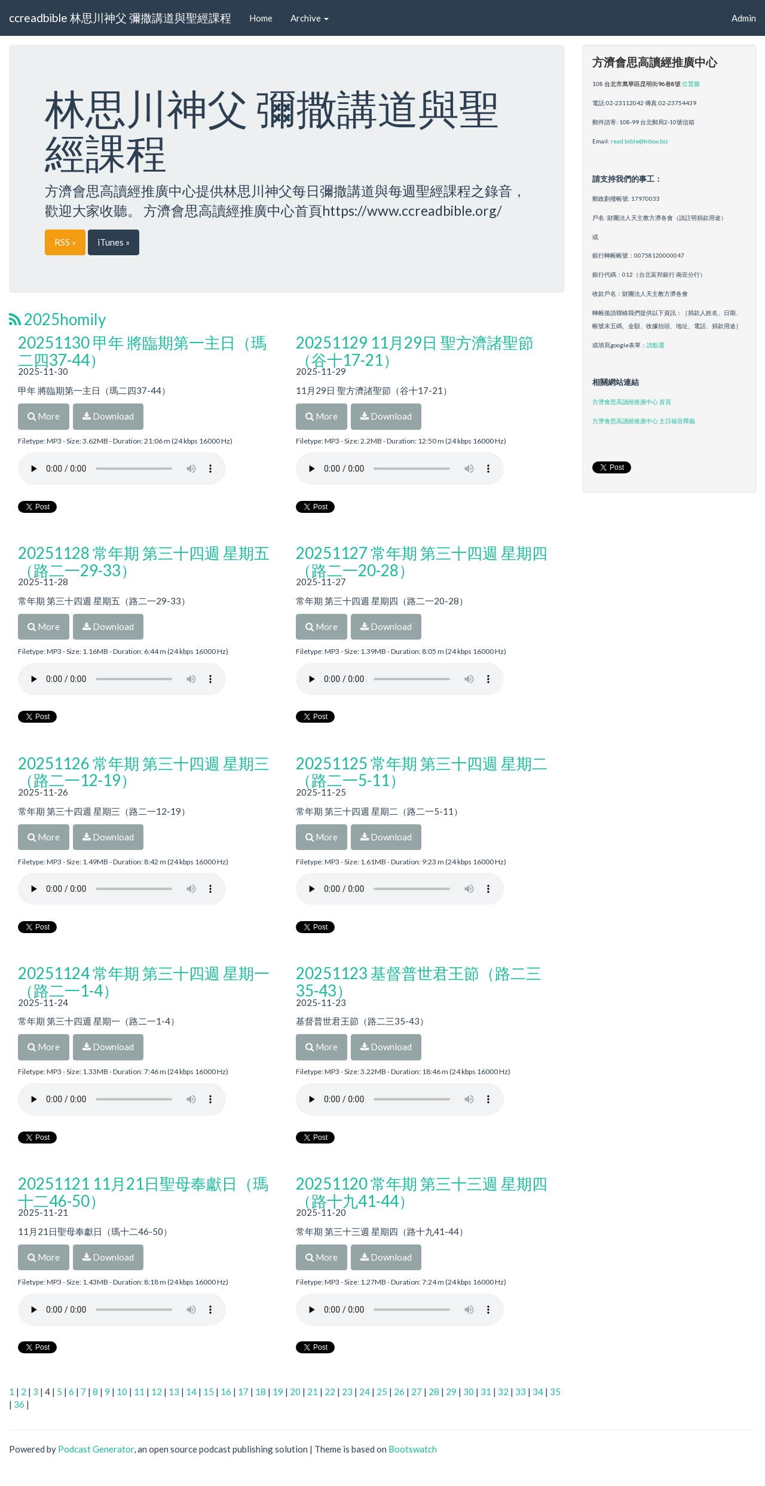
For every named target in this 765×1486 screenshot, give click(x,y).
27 (416, 1391)
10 (122, 1391)
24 (364, 1391)
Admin (744, 18)
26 (399, 1391)
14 (191, 1391)
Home (261, 18)
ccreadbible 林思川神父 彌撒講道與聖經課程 (120, 18)
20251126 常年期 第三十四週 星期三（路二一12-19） (144, 772)
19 (278, 1391)
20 (295, 1391)
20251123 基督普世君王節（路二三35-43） (418, 982)
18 (260, 1391)
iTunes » (113, 242)
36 (19, 1404)
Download (108, 416)
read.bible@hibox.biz (639, 141)
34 (538, 1391)
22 (330, 1391)
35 (555, 1391)
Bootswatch (412, 1449)
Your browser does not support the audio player (122, 468)
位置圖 (691, 83)
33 (520, 1391)
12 (156, 1391)
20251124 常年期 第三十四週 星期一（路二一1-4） (144, 982)
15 (208, 1391)
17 (243, 1391)
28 (434, 1391)
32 (503, 1391)
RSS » (65, 242)
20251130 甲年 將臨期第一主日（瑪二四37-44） (142, 351)
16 (226, 1391)
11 (139, 1391)
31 (486, 1391)
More (43, 416)
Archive (309, 18)
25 (382, 1391)
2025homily (57, 319)
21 (312, 1391)
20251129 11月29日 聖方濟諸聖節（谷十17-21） (415, 351)
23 (347, 1391)
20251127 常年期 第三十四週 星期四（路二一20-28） (421, 561)
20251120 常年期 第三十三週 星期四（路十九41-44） (421, 1192)
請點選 (656, 344)
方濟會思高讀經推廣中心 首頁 (631, 401)
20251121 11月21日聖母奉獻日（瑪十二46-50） (143, 1192)
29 (451, 1391)
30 (468, 1391)
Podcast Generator (96, 1449)
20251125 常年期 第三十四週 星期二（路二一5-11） (421, 772)
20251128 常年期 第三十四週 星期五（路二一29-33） (144, 561)
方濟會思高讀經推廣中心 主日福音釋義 (643, 420)
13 (174, 1391)
